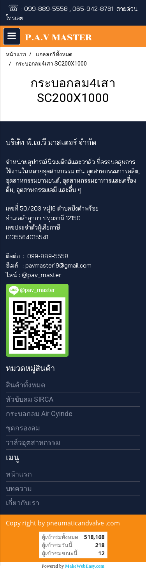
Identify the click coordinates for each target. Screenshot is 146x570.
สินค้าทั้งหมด (26, 385)
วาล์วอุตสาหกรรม (33, 442)
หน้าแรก (19, 474)
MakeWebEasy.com (84, 566)
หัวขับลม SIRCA (29, 399)
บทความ (19, 488)
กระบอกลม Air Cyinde (39, 413)
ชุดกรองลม (23, 428)
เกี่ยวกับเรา (22, 503)
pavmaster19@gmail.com (58, 265)
